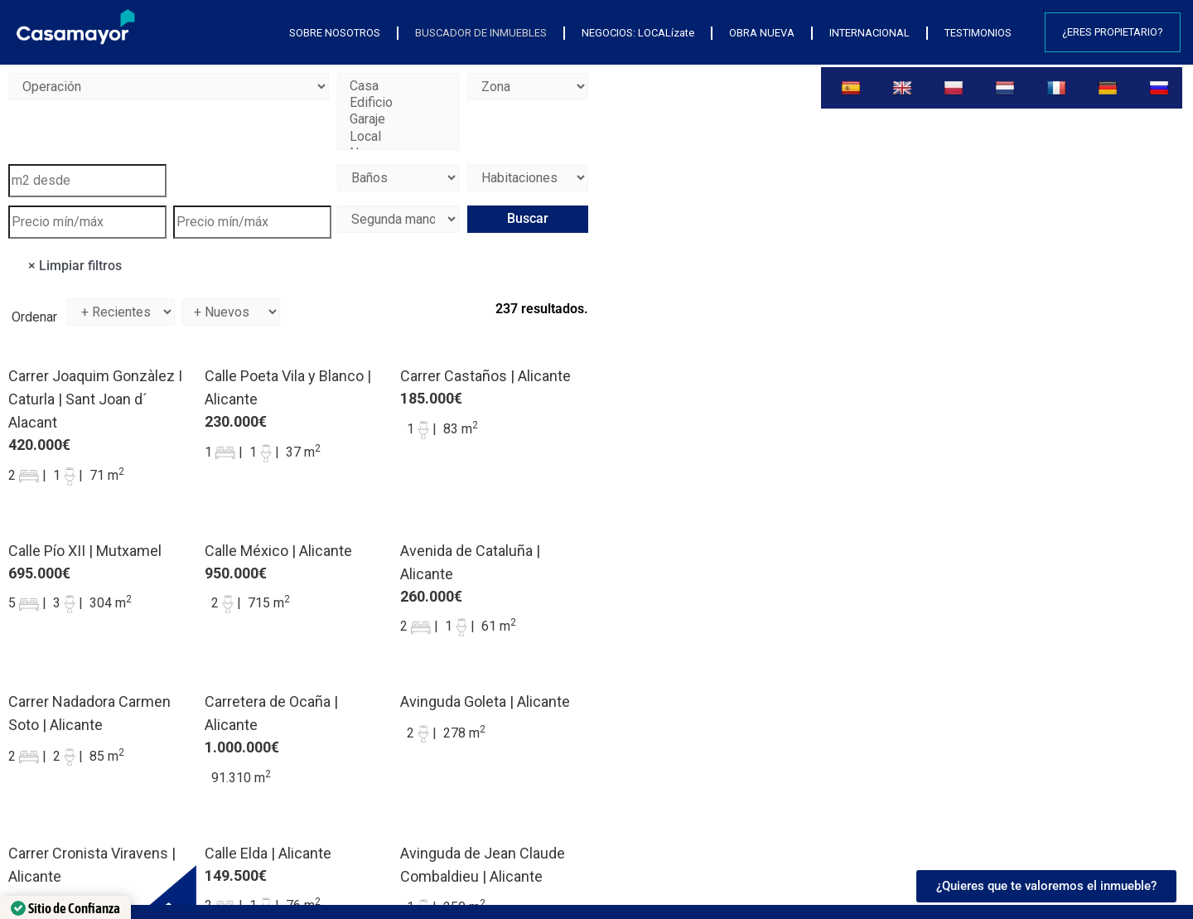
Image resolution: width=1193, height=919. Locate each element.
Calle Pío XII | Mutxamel (85, 550)
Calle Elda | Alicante (268, 853)
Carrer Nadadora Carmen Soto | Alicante (89, 713)
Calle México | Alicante (278, 550)
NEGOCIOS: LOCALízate (638, 33)
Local (398, 136)
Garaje (398, 119)
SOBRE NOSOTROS (334, 33)
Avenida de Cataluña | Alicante (470, 562)
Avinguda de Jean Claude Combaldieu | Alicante (482, 864)
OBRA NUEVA (762, 33)
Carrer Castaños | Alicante (485, 376)
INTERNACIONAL (869, 33)
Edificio (398, 102)
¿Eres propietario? (1112, 32)
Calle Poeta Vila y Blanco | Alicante (288, 387)
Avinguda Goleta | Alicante (485, 701)
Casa (398, 86)
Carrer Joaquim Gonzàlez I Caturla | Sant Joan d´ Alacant (95, 399)
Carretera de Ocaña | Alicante (271, 713)
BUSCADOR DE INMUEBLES (481, 33)
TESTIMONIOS (978, 33)
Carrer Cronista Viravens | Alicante (92, 864)
